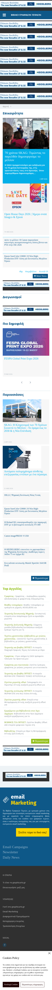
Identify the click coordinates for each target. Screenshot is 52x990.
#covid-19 (43, 271)
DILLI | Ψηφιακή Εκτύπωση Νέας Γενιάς (22, 495)
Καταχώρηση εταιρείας (13, 921)
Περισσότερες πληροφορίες (32, 985)
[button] (4, 15)
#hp (21, 271)
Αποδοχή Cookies (11, 984)
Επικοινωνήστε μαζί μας (14, 887)
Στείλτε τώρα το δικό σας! (32, 832)
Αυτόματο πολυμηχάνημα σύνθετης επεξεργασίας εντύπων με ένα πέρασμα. (25, 473)
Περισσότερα (40, 578)
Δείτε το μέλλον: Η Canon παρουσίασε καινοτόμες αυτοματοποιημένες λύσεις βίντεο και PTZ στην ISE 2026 (25, 242)
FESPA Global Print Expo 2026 (21, 358)
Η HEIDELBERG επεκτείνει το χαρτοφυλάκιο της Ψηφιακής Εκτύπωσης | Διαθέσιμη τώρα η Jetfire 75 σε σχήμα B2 (24, 551)
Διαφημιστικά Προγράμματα (16, 916)
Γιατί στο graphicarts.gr (14, 907)
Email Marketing (10, 911)
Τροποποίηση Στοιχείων (14, 926)
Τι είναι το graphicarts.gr (14, 882)
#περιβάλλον (30, 271)
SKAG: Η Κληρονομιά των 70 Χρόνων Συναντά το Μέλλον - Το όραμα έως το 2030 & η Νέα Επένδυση (25, 427)
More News (40, 276)
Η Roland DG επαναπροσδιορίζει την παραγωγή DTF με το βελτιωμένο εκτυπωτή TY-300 (25, 523)
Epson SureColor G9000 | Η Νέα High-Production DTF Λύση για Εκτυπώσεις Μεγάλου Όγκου (25, 258)
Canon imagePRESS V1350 (16, 536)
